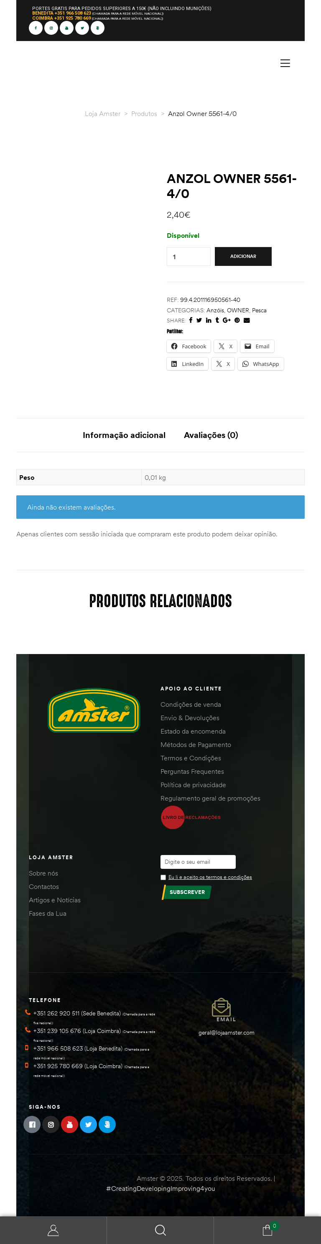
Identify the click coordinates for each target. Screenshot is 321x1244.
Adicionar (243, 256)
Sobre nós (43, 873)
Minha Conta (53, 1230)
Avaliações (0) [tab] (211, 435)
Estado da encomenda (193, 731)
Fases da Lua (47, 913)
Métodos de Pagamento (195, 744)
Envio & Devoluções (189, 717)
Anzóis (215, 310)
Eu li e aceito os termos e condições (210, 876)
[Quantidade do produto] (174, 256)
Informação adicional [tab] (124, 435)
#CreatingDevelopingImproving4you (160, 1188)
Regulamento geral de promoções (210, 798)
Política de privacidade (193, 784)
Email (227, 1019)
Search (160, 1230)
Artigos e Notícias (55, 900)
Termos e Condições (190, 758)
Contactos (44, 886)
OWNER (238, 310)
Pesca (259, 310)
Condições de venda (190, 704)
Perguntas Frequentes (192, 771)
